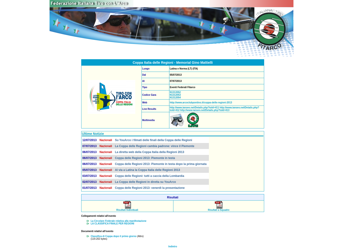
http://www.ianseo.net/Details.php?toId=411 (194, 107)
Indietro (172, 246)
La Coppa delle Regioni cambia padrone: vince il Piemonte (154, 146)
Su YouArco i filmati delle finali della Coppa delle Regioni (153, 140)
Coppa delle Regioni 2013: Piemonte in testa (145, 158)
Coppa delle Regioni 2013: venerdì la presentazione (150, 188)
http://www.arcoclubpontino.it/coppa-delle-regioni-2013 (201, 102)
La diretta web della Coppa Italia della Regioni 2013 (149, 152)
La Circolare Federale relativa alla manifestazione (118, 221)
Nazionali (106, 140)
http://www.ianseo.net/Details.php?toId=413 (204, 110)
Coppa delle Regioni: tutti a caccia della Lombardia (149, 176)
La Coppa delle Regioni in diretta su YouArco (145, 182)
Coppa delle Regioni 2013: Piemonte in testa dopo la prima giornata (161, 164)
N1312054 (175, 97)
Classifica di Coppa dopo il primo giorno (113, 236)
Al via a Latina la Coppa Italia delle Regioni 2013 (147, 170)
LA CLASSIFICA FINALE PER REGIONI (112, 223)
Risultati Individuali (127, 209)
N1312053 (175, 95)
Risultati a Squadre (219, 209)
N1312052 (175, 92)
